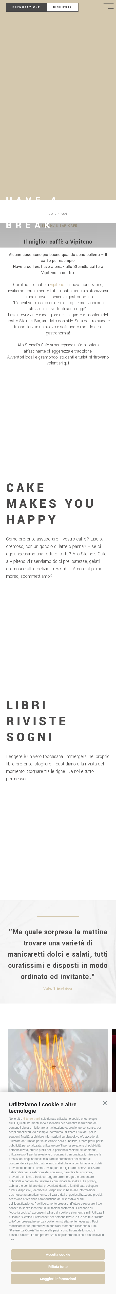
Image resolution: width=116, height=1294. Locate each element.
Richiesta (62, 7)
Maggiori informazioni (58, 1279)
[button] (105, 1103)
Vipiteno (57, 285)
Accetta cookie (58, 1255)
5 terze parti (31, 1118)
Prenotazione (26, 7)
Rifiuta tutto (58, 1267)
